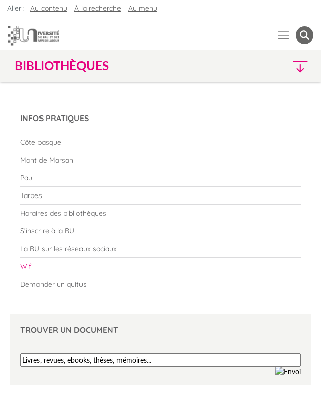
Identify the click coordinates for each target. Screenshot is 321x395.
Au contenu (48, 8)
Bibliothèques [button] (62, 66)
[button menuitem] (304, 35)
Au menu (142, 8)
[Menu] (284, 35)
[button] (277, 66)
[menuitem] (160, 142)
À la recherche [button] (97, 8)
